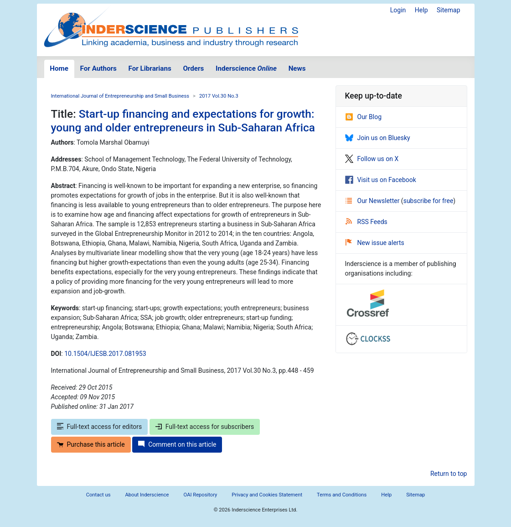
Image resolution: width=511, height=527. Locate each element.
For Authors (98, 68)
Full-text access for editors (99, 426)
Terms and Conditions (341, 495)
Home (59, 68)
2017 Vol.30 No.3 (218, 96)
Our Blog (363, 116)
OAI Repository (200, 495)
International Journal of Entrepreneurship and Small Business (120, 96)
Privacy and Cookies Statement (267, 495)
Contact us (98, 495)
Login (398, 10)
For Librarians (149, 68)
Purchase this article (91, 444)
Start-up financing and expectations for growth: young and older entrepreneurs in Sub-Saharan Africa (183, 120)
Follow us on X (372, 158)
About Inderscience (147, 495)
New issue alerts (375, 242)
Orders (193, 68)
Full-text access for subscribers (204, 426)
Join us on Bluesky (377, 137)
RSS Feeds (366, 221)
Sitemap (448, 10)
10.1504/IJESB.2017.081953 (105, 353)
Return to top (448, 473)
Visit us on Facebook (380, 179)
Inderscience (246, 68)
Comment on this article (177, 444)
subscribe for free (428, 200)
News (297, 68)
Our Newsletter (373, 200)
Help (421, 10)
